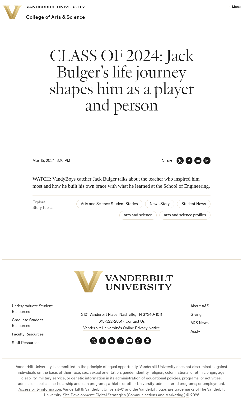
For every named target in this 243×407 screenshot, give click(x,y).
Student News (194, 204)
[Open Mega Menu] (233, 7)
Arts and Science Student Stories (109, 204)
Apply (195, 332)
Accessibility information (40, 390)
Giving (196, 315)
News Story (160, 204)
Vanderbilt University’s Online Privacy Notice (121, 328)
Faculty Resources (28, 335)
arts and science (138, 215)
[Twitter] (179, 160)
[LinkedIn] (206, 160)
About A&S (200, 306)
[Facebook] (188, 160)
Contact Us (135, 322)
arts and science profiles (185, 215)
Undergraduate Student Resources (32, 309)
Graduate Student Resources (27, 323)
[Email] (197, 160)
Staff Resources (25, 343)
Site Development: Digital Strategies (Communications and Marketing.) (124, 395)
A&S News (200, 323)
